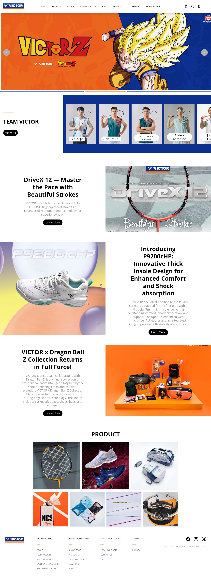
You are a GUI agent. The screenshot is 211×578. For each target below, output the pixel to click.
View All (10, 133)
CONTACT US (106, 554)
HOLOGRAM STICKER (46, 568)
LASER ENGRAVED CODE (48, 564)
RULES (72, 568)
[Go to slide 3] (105, 91)
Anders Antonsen (179, 137)
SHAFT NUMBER (44, 559)
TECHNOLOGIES (44, 554)
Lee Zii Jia (77, 139)
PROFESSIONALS (76, 559)
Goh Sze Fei (111, 139)
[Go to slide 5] (190, 91)
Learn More (53, 222)
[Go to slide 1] (21, 91)
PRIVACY (136, 550)
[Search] (192, 6)
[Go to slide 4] (148, 91)
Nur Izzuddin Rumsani (146, 138)
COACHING (74, 564)
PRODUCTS (74, 554)
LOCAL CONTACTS (108, 550)
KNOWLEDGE (75, 550)
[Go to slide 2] (63, 91)
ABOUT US (41, 550)
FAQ (102, 559)
